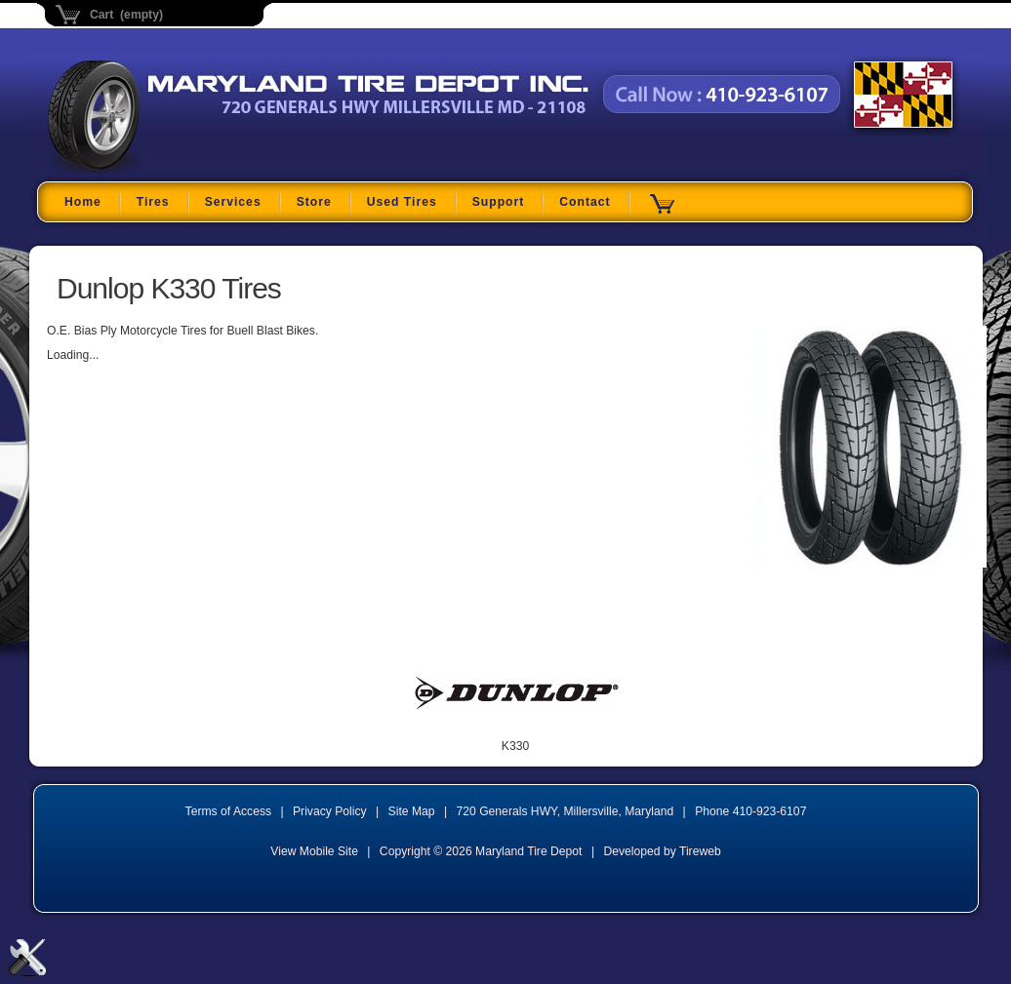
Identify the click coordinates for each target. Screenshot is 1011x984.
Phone (750, 811)
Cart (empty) (126, 14)
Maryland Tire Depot (170, 170)
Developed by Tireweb (661, 851)
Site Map (411, 811)
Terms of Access (228, 811)
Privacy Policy (330, 811)
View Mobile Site (314, 851)
